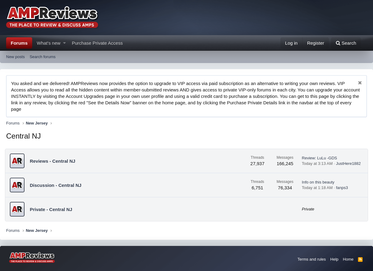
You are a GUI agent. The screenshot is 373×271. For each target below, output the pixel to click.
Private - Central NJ (52, 209)
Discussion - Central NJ (56, 185)
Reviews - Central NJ (53, 161)
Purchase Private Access (97, 43)
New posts (15, 56)
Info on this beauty (317, 182)
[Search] (346, 43)
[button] (64, 43)
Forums (19, 43)
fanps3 (341, 187)
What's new (48, 43)
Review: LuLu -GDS (318, 158)
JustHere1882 (347, 163)
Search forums (43, 56)
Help (334, 259)
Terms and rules (312, 259)
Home (348, 259)
